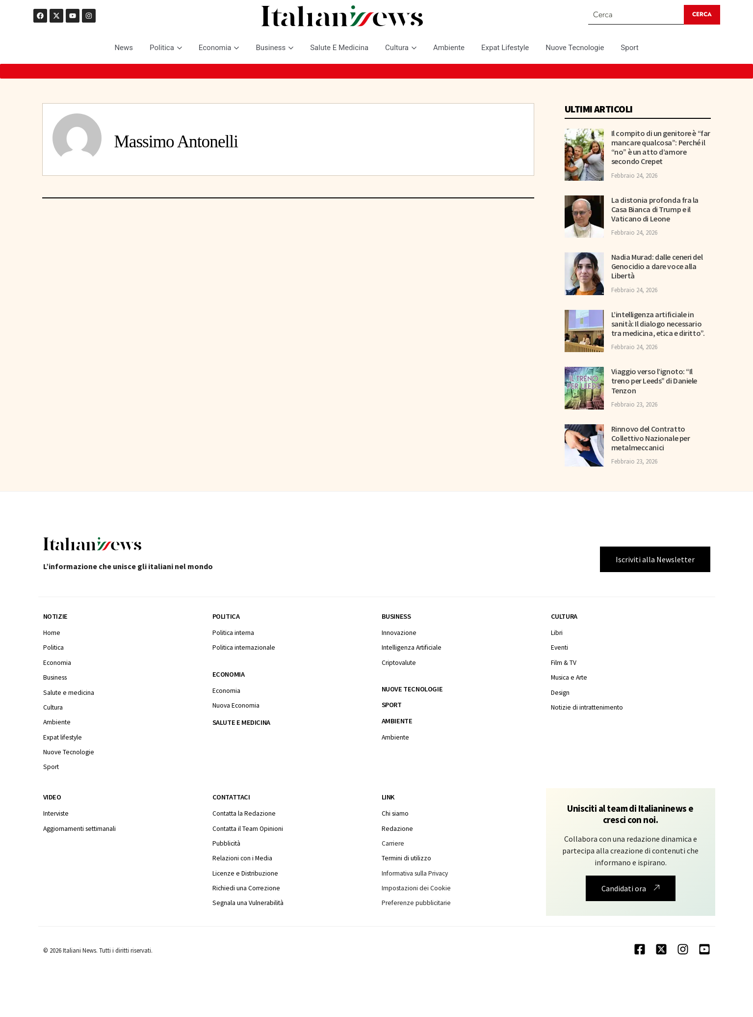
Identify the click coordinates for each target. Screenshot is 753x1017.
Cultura (400, 47)
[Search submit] (702, 15)
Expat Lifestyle (505, 47)
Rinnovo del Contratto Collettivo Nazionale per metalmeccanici (650, 438)
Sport (629, 47)
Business (274, 47)
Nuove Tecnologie (574, 47)
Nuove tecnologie (412, 689)
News (123, 47)
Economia (219, 47)
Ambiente (449, 47)
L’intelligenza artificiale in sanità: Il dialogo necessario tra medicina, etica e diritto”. (658, 323)
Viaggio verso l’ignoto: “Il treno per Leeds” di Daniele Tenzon (654, 380)
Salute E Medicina (339, 47)
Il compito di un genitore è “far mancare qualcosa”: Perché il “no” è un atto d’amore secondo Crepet (660, 147)
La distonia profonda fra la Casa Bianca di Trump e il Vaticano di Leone (655, 209)
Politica (166, 47)
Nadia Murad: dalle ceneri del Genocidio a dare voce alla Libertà (656, 266)
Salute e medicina (241, 722)
